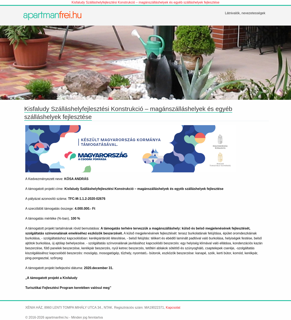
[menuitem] (245, 13)
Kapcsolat (173, 307)
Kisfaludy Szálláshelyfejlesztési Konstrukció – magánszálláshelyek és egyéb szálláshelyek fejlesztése (145, 2)
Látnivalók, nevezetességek (245, 13)
